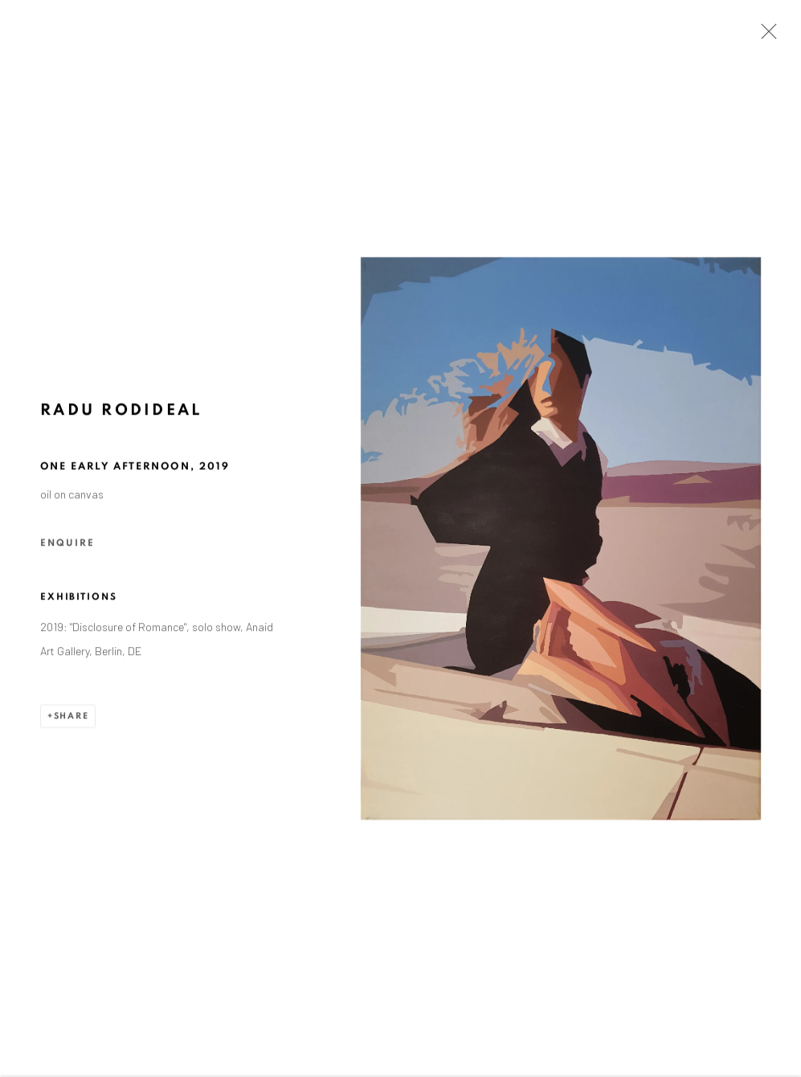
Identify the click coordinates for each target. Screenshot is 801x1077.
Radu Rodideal (121, 413)
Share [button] (71, 718)
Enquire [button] (67, 545)
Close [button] (765, 36)
